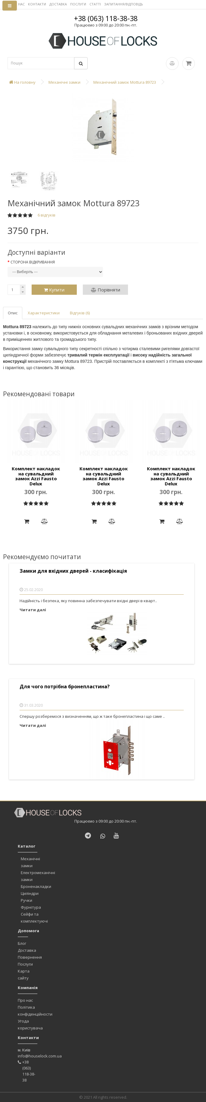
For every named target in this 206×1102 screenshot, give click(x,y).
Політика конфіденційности (35, 1010)
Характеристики (44, 313)
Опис (12, 313)
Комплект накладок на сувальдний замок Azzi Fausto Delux (36, 476)
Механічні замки (30, 862)
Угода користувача (30, 1024)
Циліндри (30, 893)
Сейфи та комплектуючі (34, 917)
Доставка (27, 950)
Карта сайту (24, 974)
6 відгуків (46, 215)
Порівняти (105, 290)
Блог (22, 943)
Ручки (26, 900)
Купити (54, 290)
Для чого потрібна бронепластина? (65, 686)
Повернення (30, 957)
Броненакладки (36, 886)
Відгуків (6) (80, 313)
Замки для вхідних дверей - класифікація (73, 571)
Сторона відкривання (33, 262)
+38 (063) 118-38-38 (106, 18)
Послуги (25, 964)
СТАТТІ (95, 4)
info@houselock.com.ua (40, 1056)
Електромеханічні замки (38, 876)
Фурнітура (31, 907)
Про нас (25, 1000)
